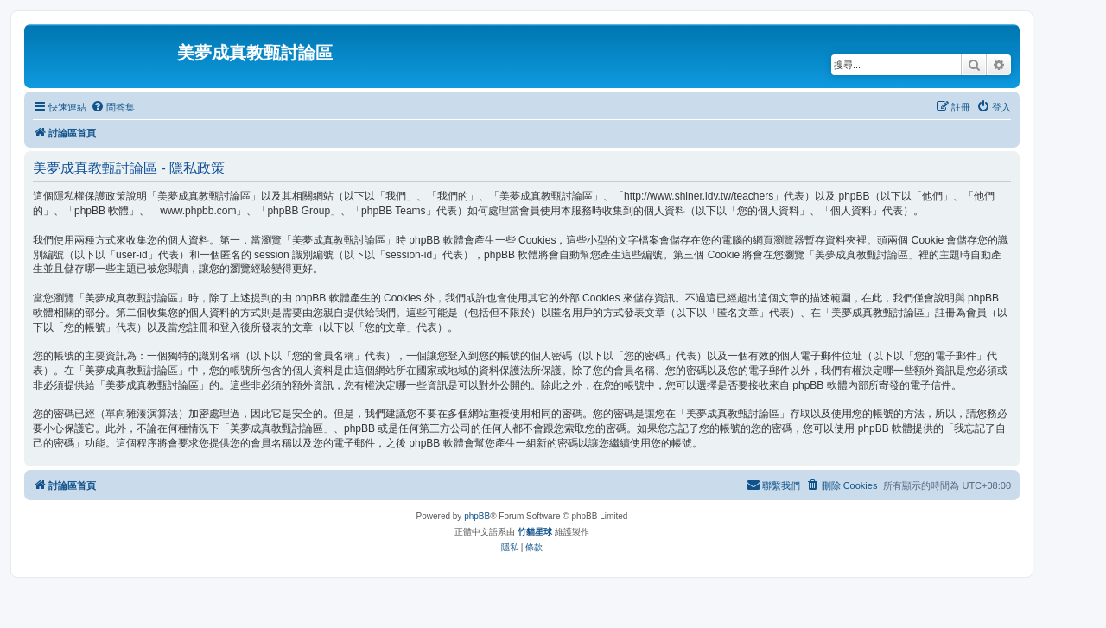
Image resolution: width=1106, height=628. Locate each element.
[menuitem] (113, 107)
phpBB (477, 516)
